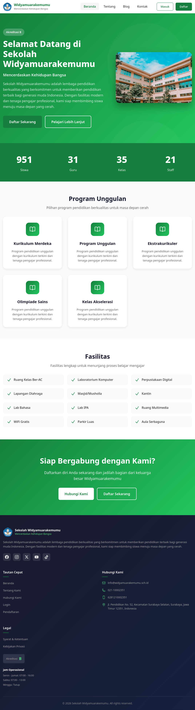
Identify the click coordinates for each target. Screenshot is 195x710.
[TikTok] (46, 557)
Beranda (90, 6)
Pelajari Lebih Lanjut (68, 122)
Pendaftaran (11, 612)
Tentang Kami (12, 590)
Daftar (184, 6)
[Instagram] (17, 557)
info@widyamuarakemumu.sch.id (128, 583)
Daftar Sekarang (22, 122)
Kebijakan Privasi (14, 646)
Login (6, 604)
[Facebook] (7, 557)
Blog (126, 6)
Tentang (109, 6)
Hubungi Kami (76, 494)
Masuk (165, 6)
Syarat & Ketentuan (15, 639)
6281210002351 (117, 597)
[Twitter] (26, 557)
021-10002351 (116, 590)
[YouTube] (36, 557)
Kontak (142, 6)
